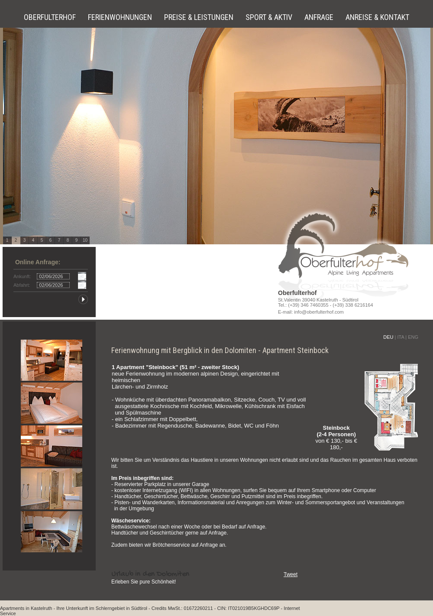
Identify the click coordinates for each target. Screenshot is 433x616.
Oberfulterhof (50, 17)
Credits (159, 608)
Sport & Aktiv (269, 17)
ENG (413, 337)
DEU (388, 337)
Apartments (12, 608)
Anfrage (320, 17)
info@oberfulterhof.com (319, 311)
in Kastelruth (39, 608)
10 (85, 240)
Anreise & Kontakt (377, 17)
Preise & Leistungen (200, 17)
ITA (400, 337)
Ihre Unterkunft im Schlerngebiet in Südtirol (101, 608)
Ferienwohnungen (120, 17)
